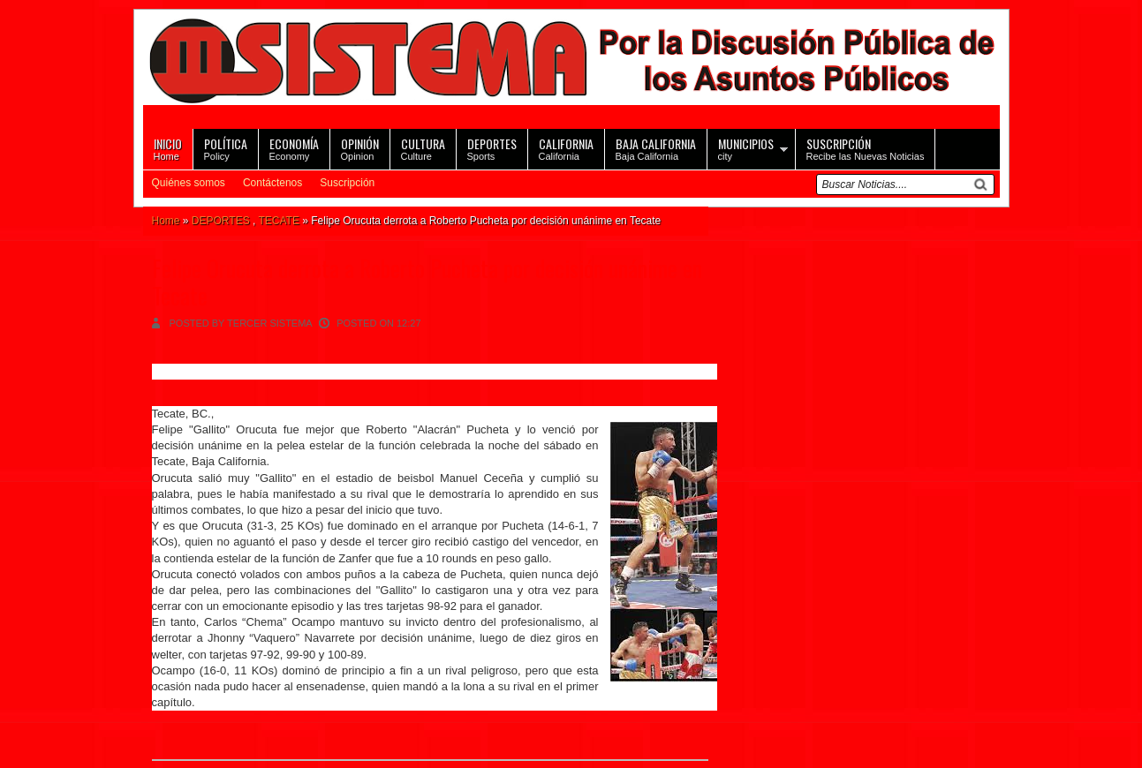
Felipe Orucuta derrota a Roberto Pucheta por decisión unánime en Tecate (427, 281)
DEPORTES (221, 221)
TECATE (278, 221)
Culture (423, 148)
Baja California (656, 148)
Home (168, 148)
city (746, 148)
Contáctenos (272, 183)
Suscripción (347, 183)
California (566, 148)
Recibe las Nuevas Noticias (865, 148)
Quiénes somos (188, 183)
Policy (225, 148)
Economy (294, 148)
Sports (492, 148)
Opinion (360, 148)
